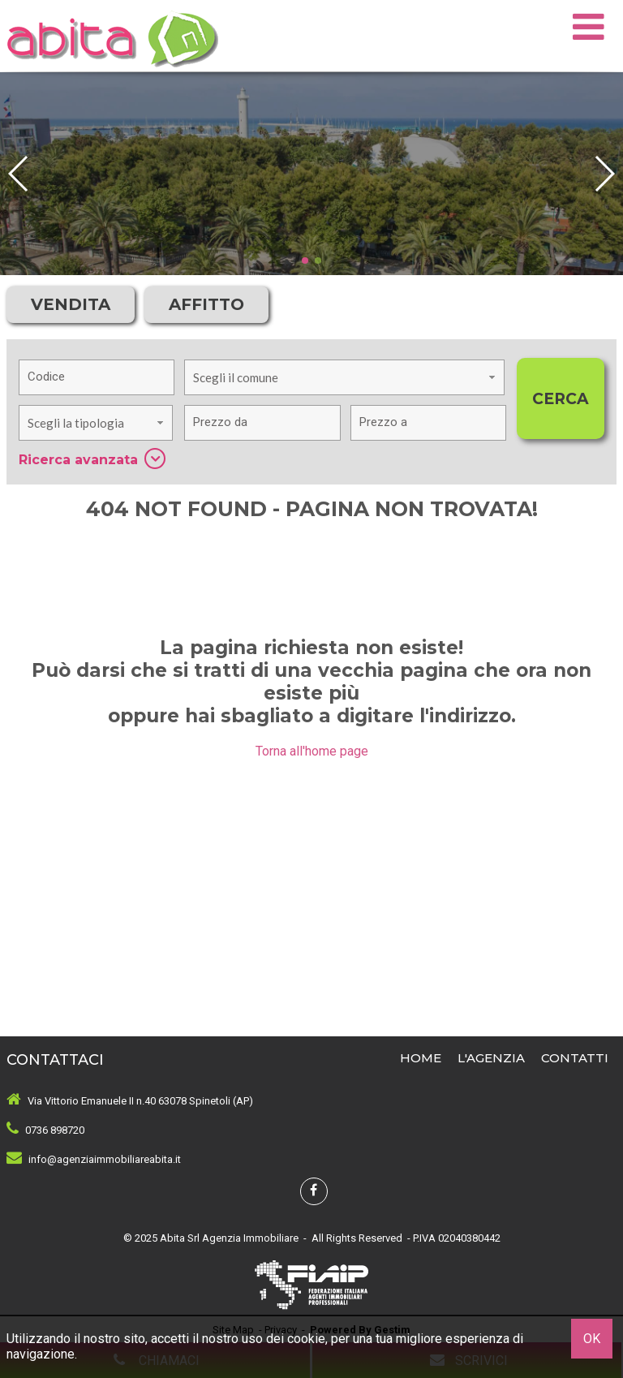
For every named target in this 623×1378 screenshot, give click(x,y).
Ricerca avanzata (92, 458)
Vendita (70, 304)
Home (420, 1058)
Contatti (574, 1058)
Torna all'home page (312, 751)
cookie (306, 1338)
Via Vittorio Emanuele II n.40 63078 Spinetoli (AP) (140, 1101)
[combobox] (344, 377)
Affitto (206, 304)
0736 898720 (54, 1130)
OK (591, 1338)
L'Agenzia (491, 1058)
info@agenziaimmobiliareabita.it (104, 1159)
